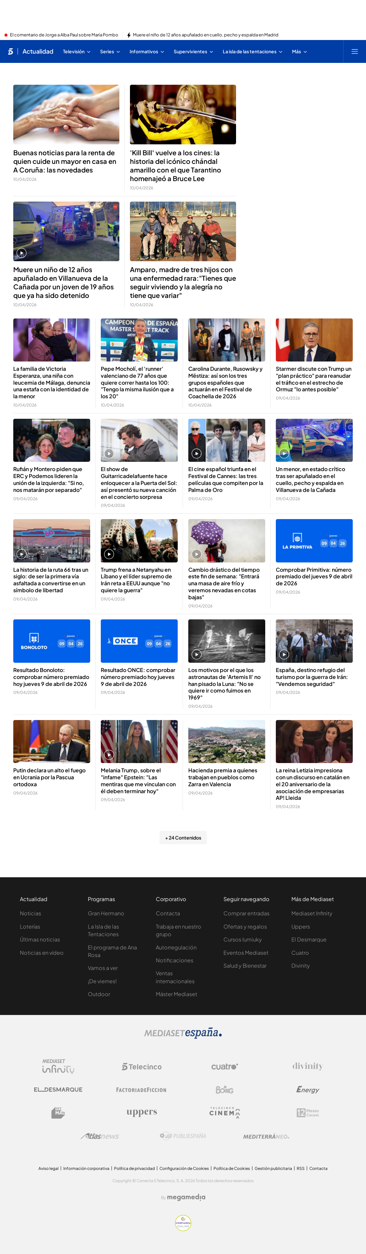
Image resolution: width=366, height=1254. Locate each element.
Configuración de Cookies (184, 1168)
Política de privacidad (134, 1168)
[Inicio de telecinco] (10, 51)
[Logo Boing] (225, 1090)
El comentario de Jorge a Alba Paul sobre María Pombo (64, 35)
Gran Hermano (106, 913)
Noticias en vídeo (42, 952)
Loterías (30, 926)
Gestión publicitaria (273, 1168)
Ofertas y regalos (245, 926)
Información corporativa (86, 1168)
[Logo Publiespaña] (183, 1136)
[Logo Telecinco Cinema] (225, 1113)
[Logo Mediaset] (183, 1036)
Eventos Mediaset (246, 952)
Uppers (300, 926)
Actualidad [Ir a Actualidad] (38, 51)
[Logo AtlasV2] (100, 1136)
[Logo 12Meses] (308, 1112)
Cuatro (300, 952)
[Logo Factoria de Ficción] (141, 1090)
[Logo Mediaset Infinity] (58, 1066)
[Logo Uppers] (141, 1113)
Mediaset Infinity (312, 913)
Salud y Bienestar (245, 965)
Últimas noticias (40, 939)
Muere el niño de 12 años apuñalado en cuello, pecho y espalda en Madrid (205, 35)
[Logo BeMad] (58, 1113)
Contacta (168, 913)
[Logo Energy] (308, 1090)
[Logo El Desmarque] (58, 1089)
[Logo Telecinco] (141, 1066)
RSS (301, 1168)
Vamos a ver (103, 967)
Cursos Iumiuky (242, 939)
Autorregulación (176, 947)
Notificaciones (174, 960)
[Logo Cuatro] (225, 1066)
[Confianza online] (183, 1229)
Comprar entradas (246, 913)
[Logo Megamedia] (186, 1197)
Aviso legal (48, 1168)
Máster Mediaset (176, 993)
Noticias (30, 913)
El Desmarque (309, 939)
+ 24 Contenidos (183, 838)
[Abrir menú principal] (354, 51)
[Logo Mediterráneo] (266, 1136)
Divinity (300, 965)
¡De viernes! (102, 981)
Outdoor (99, 993)
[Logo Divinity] (308, 1066)
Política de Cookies (231, 1168)
